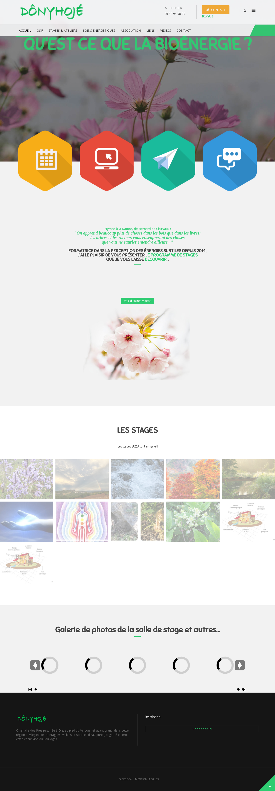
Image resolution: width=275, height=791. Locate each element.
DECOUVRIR (156, 259)
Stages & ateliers (63, 30)
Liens (150, 30)
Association (131, 30)
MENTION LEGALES (147, 779)
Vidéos (165, 30)
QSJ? (40, 30)
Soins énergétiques (99, 30)
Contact (184, 30)
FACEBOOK (126, 779)
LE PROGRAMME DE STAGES (171, 255)
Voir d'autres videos (137, 301)
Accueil (25, 30)
